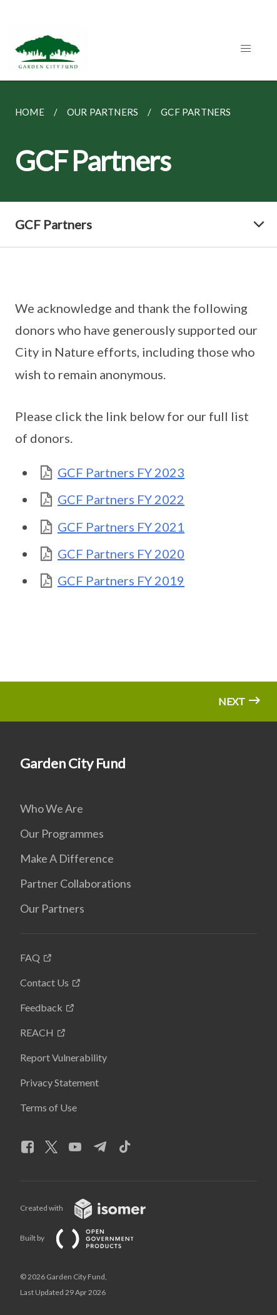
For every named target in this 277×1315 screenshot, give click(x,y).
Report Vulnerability (63, 1057)
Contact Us (44, 982)
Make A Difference (67, 858)
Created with (93, 1208)
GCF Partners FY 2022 (121, 499)
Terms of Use (48, 1107)
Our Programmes (62, 833)
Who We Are (51, 808)
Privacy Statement (59, 1082)
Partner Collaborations (75, 883)
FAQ (30, 957)
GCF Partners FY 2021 (121, 526)
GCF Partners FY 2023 (121, 472)
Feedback (41, 1007)
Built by (87, 1238)
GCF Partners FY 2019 (121, 580)
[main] (138, 401)
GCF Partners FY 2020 (121, 553)
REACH (37, 1032)
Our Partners (52, 908)
